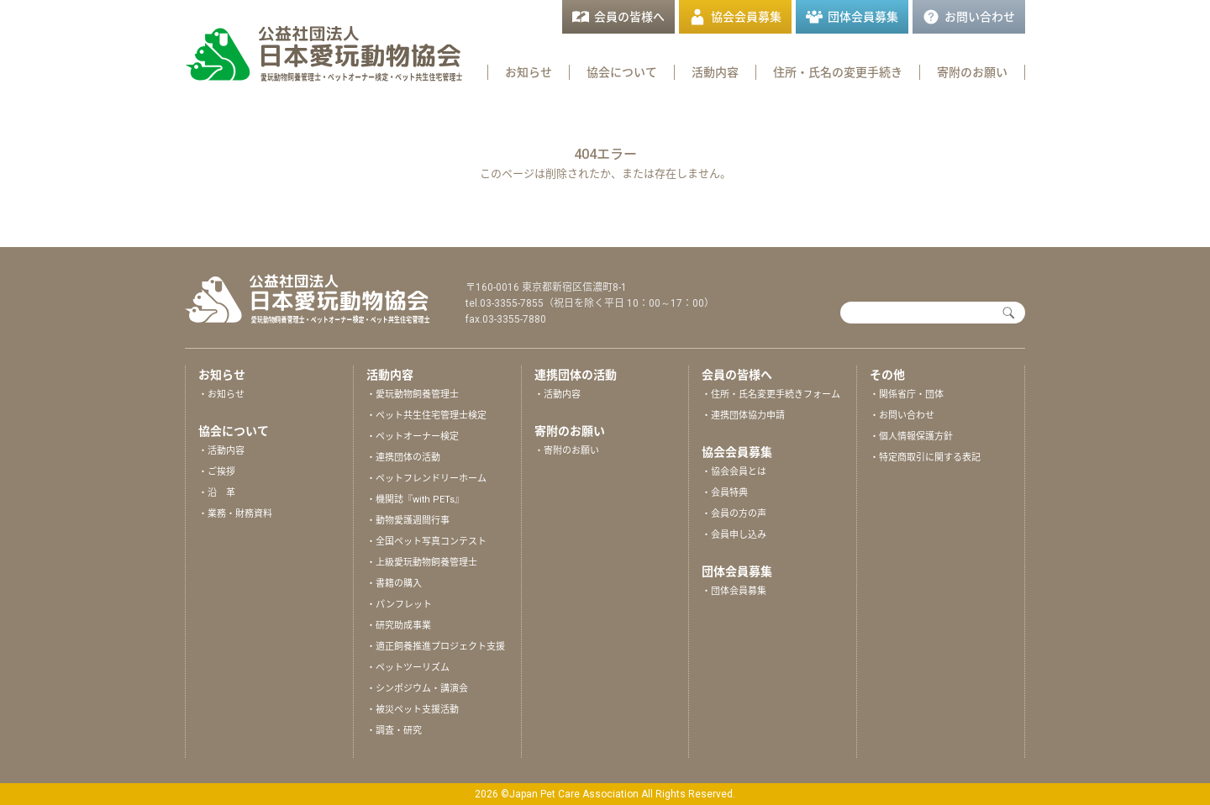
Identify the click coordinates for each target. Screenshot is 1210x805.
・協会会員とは (734, 471)
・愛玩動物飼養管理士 (412, 394)
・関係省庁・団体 (907, 394)
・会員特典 (725, 492)
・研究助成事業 (398, 625)
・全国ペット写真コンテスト (426, 541)
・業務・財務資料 (235, 513)
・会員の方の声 (734, 513)
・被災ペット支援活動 (412, 709)
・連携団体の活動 (403, 457)
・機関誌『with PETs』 (415, 499)
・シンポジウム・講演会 (417, 688)
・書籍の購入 (394, 583)
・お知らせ (221, 394)
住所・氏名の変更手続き (837, 72)
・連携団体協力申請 (743, 415)
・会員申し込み (734, 534)
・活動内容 (221, 450)
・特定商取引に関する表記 (925, 457)
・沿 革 (216, 492)
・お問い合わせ (902, 415)
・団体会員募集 (734, 591)
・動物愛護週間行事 (408, 520)
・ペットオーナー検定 (412, 436)
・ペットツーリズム (408, 667)
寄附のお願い (972, 72)
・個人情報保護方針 (911, 436)
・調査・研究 (394, 730)
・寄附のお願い (566, 450)
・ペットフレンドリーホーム (426, 478)
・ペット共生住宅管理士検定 (426, 415)
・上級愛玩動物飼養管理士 (421, 562)
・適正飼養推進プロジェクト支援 (435, 646)
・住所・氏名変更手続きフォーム (771, 394)
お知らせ (528, 72)
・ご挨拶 (216, 471)
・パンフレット (399, 604)
